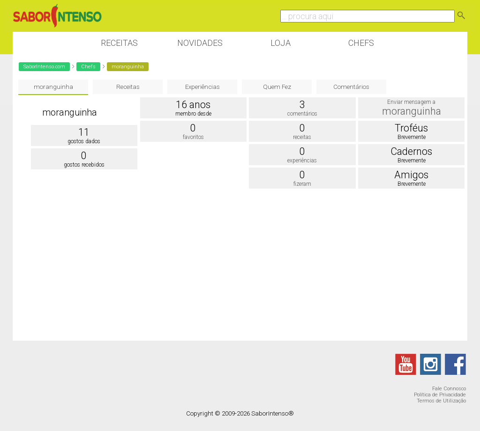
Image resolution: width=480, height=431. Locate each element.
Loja (280, 43)
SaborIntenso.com (44, 67)
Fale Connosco (449, 389)
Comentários (351, 86)
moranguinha (53, 86)
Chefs (361, 43)
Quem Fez (277, 86)
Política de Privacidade (440, 395)
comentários (302, 113)
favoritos (193, 137)
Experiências (202, 86)
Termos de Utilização (441, 401)
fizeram (302, 184)
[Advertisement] (240, 265)
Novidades (200, 43)
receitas (302, 137)
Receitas (119, 43)
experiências (302, 160)
